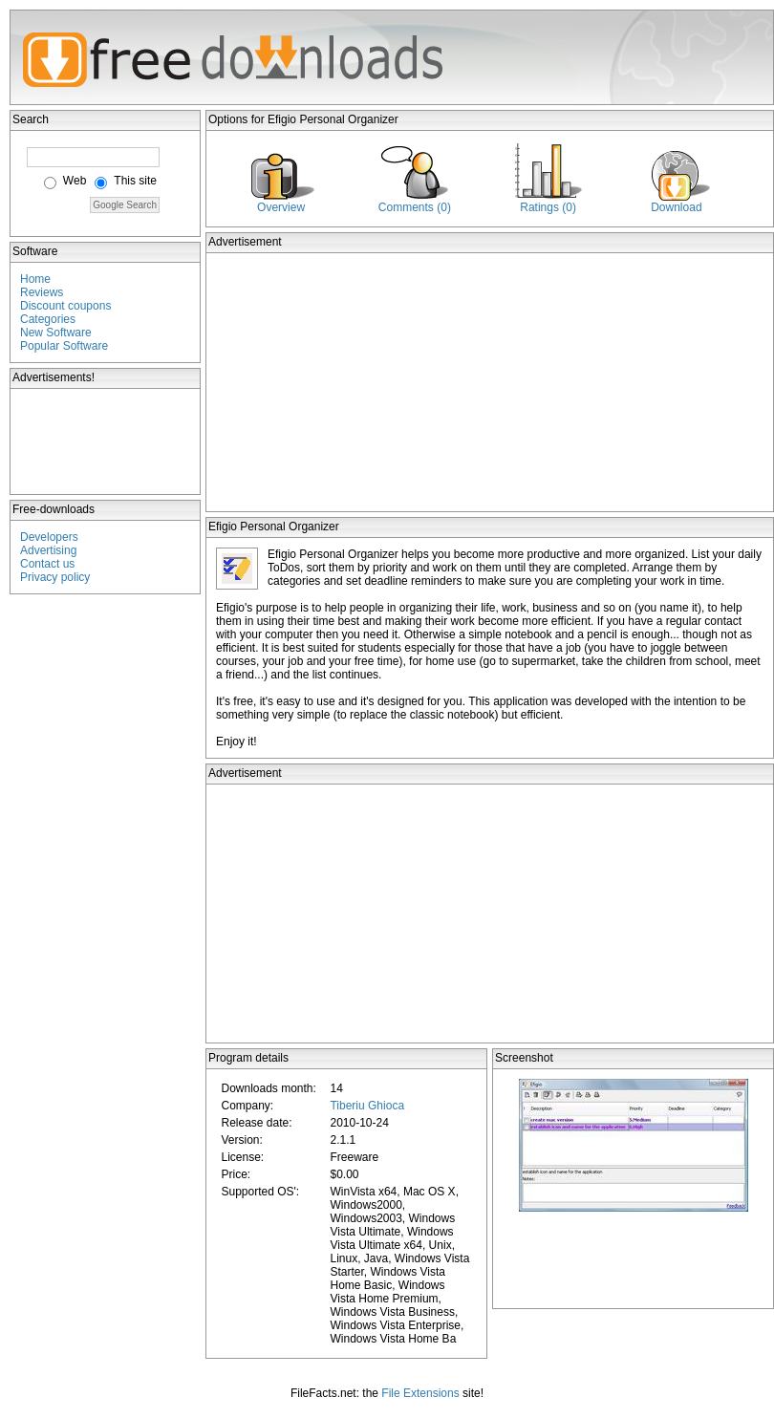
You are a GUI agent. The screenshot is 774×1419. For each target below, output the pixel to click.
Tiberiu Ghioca (367, 1105)
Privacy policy (55, 577)
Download (676, 207)
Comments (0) (414, 207)
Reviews (41, 292)
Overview (281, 207)
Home (35, 279)
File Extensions (420, 1393)
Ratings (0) (548, 207)
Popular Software (64, 346)
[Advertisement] (106, 441)
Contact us (47, 563)
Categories (47, 319)
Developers (49, 537)
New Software (56, 332)
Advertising (48, 550)
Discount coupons (65, 305)
